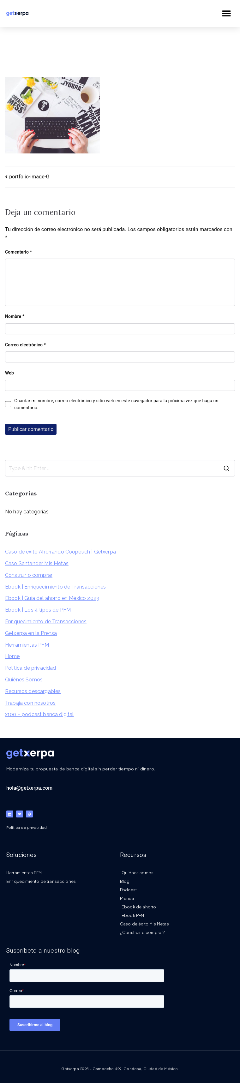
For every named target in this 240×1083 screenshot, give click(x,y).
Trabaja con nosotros (30, 703)
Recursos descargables (33, 691)
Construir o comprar (28, 575)
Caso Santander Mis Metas (37, 563)
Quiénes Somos (24, 680)
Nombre (14, 316)
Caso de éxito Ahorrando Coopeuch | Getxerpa (60, 552)
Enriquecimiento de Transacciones (46, 622)
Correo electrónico (25, 344)
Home (12, 656)
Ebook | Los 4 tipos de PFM (38, 610)
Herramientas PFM (27, 645)
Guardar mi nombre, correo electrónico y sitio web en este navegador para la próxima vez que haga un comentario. (116, 404)
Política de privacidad (30, 668)
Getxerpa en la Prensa (31, 633)
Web (9, 372)
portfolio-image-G (29, 177)
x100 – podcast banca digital (39, 714)
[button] (226, 13)
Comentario (18, 251)
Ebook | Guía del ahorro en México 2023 (52, 598)
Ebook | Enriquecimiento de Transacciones (55, 587)
